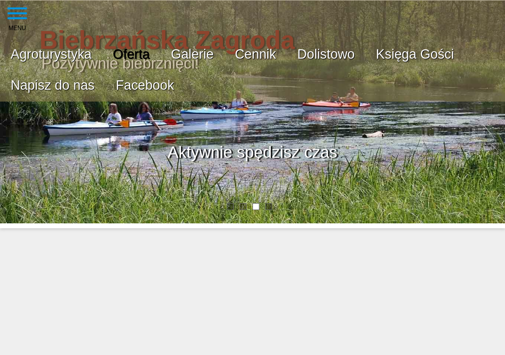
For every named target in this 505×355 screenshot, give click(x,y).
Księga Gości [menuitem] (415, 54)
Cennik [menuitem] (255, 54)
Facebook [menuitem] (145, 85)
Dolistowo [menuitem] (326, 54)
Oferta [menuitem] (131, 54)
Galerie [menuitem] (192, 54)
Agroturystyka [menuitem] (51, 54)
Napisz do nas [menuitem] (53, 85)
